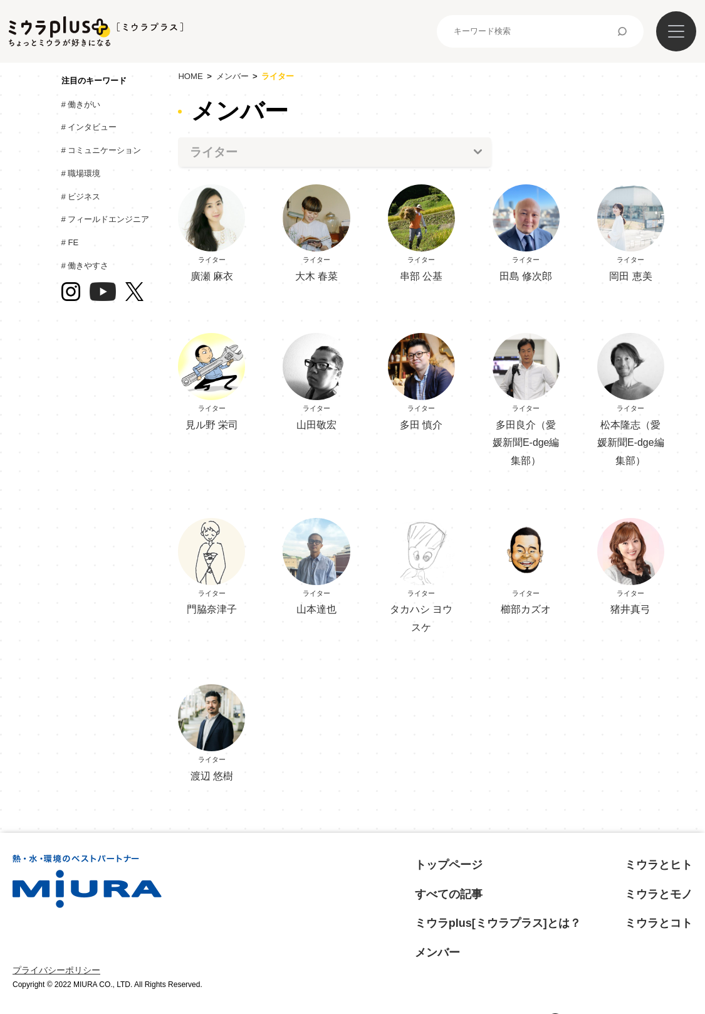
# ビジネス (84, 196)
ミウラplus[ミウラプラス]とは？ (498, 923)
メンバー (232, 76)
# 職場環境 (84, 173)
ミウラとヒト (658, 864)
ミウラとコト (658, 923)
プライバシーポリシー (56, 970)
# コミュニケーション (104, 150)
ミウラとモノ (658, 894)
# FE (73, 242)
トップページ (449, 864)
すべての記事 (449, 894)
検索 (622, 31)
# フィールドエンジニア (108, 219)
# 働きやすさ (88, 265)
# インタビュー (92, 127)
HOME (190, 76)
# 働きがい (84, 104)
